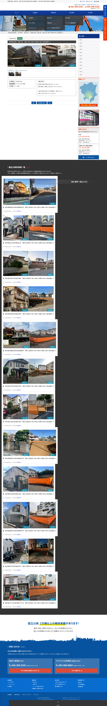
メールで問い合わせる (88, 157)
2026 (81, 39)
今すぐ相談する (77, 671)
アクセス (82, 1)
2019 (81, 62)
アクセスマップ (11, 684)
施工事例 (57, 680)
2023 (81, 49)
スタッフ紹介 (11, 682)
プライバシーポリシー (26, 694)
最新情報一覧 (81, 680)
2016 (81, 71)
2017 (81, 68)
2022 (81, 52)
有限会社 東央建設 (21, 6)
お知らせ (80, 682)
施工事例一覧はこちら (79, 181)
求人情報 (10, 686)
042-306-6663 (66, 665)
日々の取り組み (81, 684)
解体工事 (20, 38)
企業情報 (10, 680)
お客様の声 (80, 686)
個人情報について (59, 686)
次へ (50, 103)
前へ (34, 103)
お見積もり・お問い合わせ (37, 688)
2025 (81, 43)
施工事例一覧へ (41, 103)
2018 (81, 65)
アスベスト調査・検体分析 (38, 686)
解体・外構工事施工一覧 (61, 682)
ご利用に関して (17, 694)
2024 (81, 46)
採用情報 (10, 694)
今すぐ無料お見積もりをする (30, 671)
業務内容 (34, 680)
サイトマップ (89, 1)
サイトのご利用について (60, 684)
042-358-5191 (19, 665)
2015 (81, 74)
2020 (81, 58)
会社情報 (96, 1)
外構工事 (35, 684)
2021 (81, 55)
